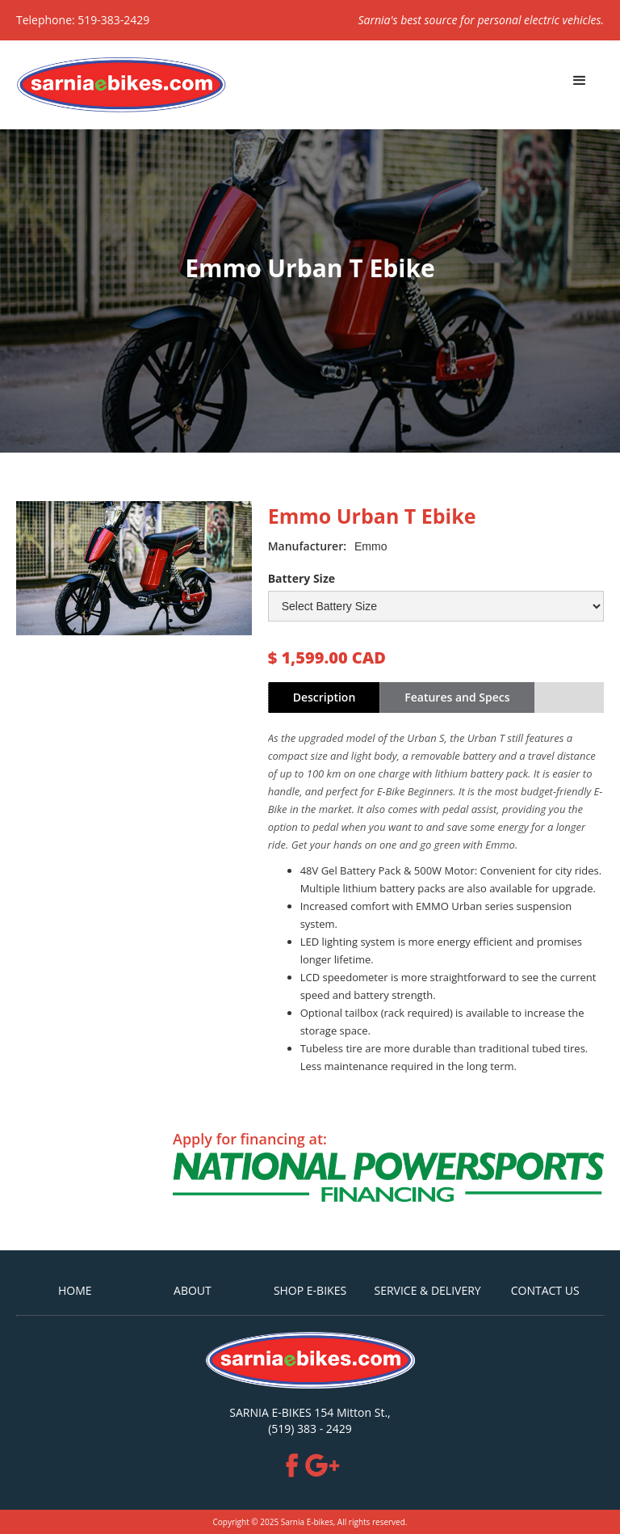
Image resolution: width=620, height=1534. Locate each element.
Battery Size (301, 578)
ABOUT (193, 1290)
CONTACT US (545, 1290)
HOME (75, 1290)
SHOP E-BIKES (310, 1290)
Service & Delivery (427, 1290)
